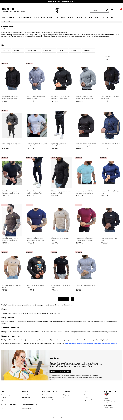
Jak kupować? (66, 400)
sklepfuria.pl (6, 305)
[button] (107, 10)
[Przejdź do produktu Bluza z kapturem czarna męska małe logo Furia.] (12, 78)
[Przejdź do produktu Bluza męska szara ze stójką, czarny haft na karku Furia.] (86, 78)
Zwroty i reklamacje (5, 395)
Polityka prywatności (68, 395)
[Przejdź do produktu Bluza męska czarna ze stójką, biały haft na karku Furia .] (61, 78)
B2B (2, 408)
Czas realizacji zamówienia (49, 400)
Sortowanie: (108, 56)
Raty (2, 400)
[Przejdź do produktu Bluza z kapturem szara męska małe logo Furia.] (37, 78)
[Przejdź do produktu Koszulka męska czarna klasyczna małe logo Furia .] (12, 172)
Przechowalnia (25, 400)
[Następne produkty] (63, 299)
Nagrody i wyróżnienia (89, 400)
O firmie (86, 397)
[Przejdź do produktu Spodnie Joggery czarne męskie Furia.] (61, 125)
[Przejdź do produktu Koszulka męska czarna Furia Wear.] (61, 267)
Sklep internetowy (59, 418)
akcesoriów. (113, 343)
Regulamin (59, 377)
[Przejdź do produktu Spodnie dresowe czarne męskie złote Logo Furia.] (37, 172)
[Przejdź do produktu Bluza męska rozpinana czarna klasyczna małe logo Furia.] (86, 125)
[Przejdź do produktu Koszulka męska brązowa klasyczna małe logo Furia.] (12, 219)
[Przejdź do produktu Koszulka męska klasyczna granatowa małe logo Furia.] (37, 219)
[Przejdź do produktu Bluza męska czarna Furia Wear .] (111, 219)
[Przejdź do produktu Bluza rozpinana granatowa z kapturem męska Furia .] (111, 125)
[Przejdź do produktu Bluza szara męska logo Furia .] (86, 267)
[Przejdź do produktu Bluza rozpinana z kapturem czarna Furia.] (111, 78)
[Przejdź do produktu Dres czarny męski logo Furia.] (12, 125)
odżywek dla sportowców (85, 343)
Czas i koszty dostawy (47, 397)
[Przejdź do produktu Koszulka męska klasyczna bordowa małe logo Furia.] (86, 219)
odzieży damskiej (70, 343)
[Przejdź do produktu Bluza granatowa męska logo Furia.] (111, 172)
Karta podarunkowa (26, 408)
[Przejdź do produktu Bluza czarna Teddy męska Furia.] (37, 267)
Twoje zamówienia (26, 395)
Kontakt (85, 395)
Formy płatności (46, 395)
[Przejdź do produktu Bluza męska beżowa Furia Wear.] (61, 219)
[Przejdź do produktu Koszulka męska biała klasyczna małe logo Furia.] (37, 125)
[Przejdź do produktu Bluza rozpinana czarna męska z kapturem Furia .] (61, 172)
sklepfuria (4, 22)
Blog (64, 397)
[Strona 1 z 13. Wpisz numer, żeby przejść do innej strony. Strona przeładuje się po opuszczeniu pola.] (53, 299)
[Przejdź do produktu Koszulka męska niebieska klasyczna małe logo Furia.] (86, 172)
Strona (50, 299)
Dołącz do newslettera (60, 372)
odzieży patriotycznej (101, 343)
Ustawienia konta (26, 397)
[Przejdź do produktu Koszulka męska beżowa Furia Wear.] (12, 267)
